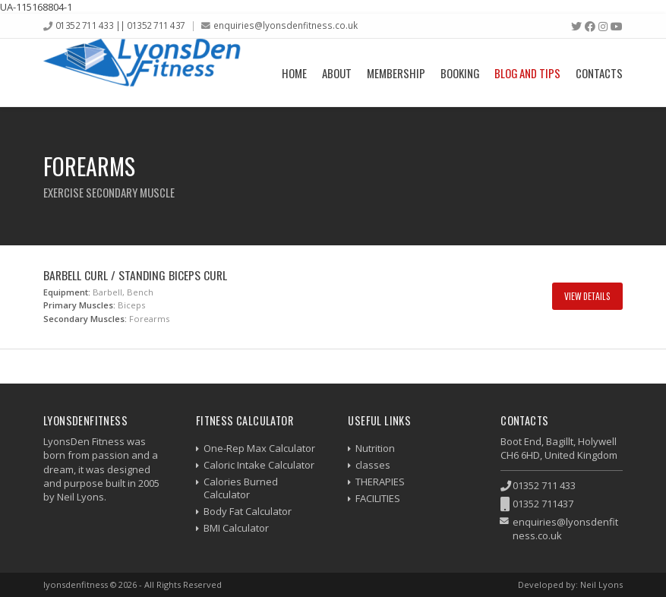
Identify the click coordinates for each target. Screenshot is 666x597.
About (337, 73)
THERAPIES (380, 481)
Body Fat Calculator (248, 511)
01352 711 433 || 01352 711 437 (120, 25)
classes (372, 465)
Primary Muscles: (79, 305)
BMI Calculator (236, 528)
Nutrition (375, 448)
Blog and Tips (527, 73)
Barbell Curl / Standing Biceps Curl (135, 275)
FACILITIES (377, 498)
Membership (396, 73)
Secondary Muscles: (85, 318)
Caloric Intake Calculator (259, 465)
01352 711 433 (544, 485)
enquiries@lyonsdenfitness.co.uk (285, 25)
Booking (459, 73)
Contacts (599, 73)
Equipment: (66, 292)
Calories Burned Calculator (241, 488)
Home (294, 73)
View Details (587, 295)
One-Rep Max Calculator (259, 448)
